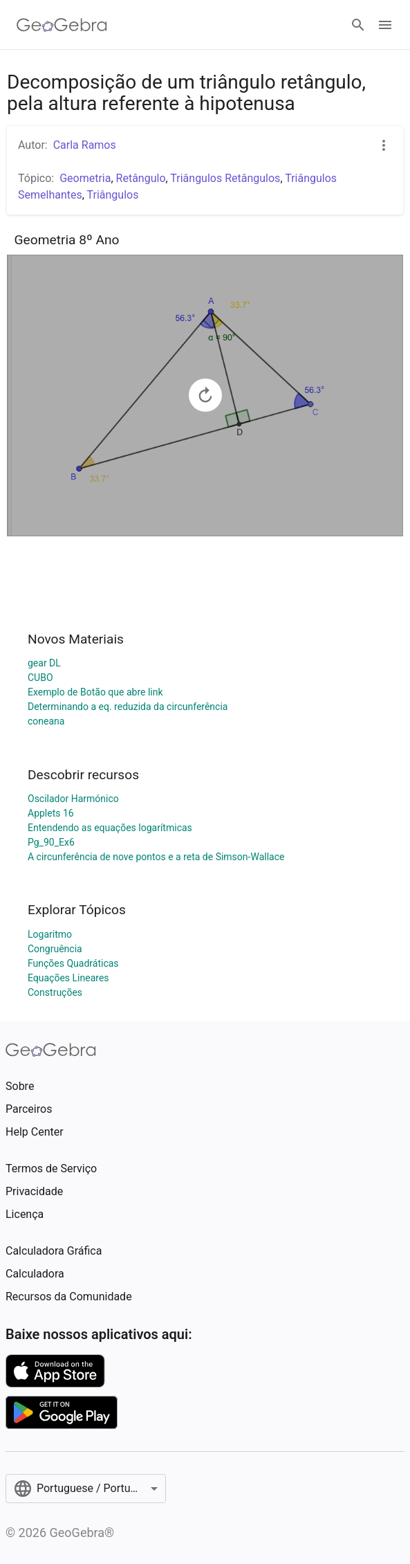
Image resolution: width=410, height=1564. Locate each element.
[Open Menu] (385, 25)
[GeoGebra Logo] (62, 25)
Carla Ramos (84, 145)
